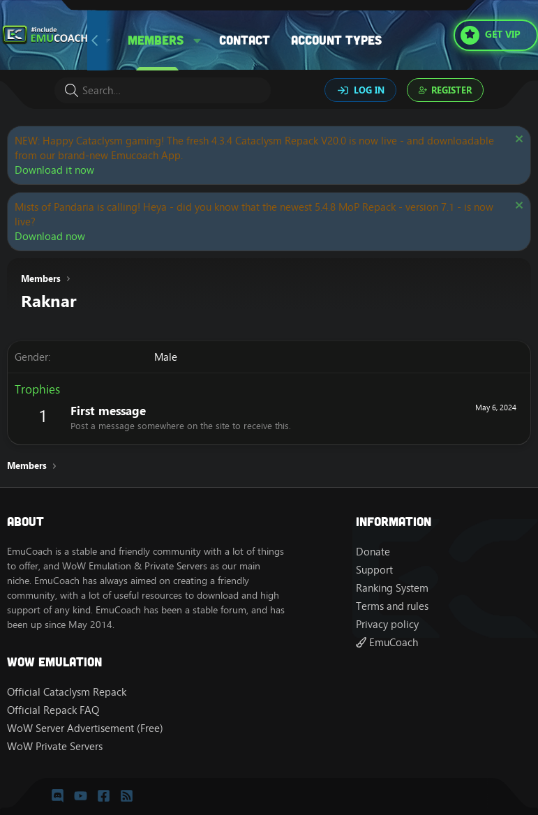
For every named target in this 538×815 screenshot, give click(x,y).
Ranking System (392, 588)
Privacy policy (387, 624)
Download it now (54, 170)
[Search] (162, 90)
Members (156, 39)
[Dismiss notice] (517, 140)
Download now (50, 236)
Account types (336, 39)
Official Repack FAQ (53, 710)
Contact (244, 39)
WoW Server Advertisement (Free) (85, 728)
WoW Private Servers (55, 746)
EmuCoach (387, 642)
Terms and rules (392, 606)
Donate (373, 551)
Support (374, 569)
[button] (197, 40)
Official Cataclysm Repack (66, 692)
